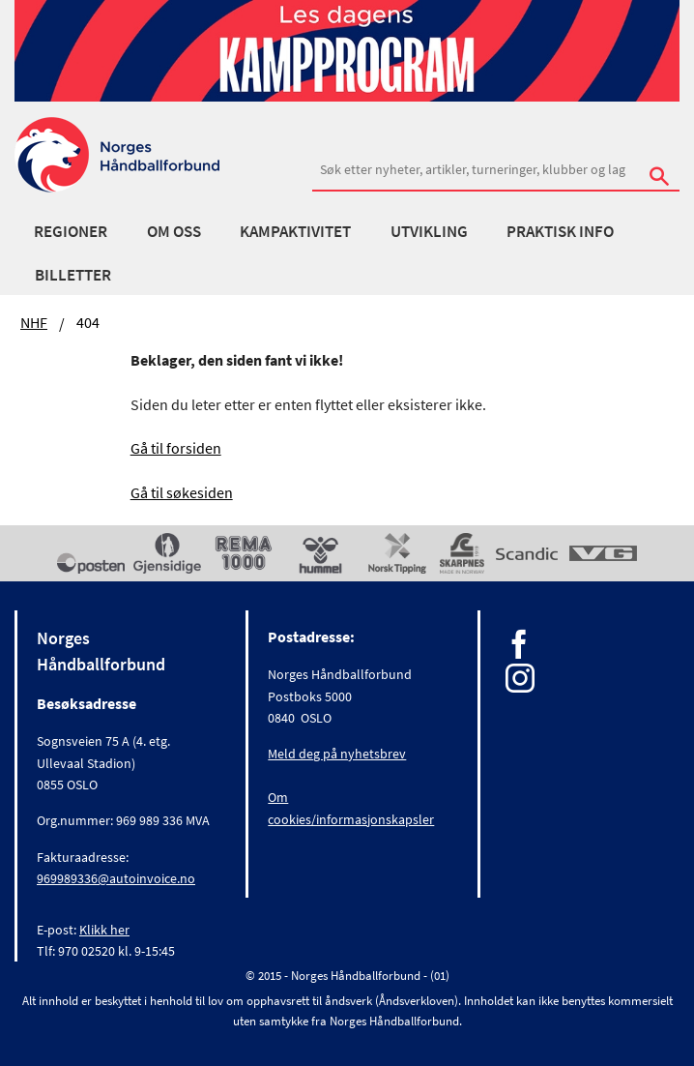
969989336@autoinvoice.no (116, 878)
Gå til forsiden (175, 448)
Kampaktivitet (295, 231)
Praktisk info (560, 231)
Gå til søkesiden (181, 492)
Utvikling (429, 231)
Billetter (73, 274)
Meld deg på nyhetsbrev (337, 753)
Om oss (174, 231)
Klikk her (104, 929)
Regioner (70, 231)
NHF (33, 322)
